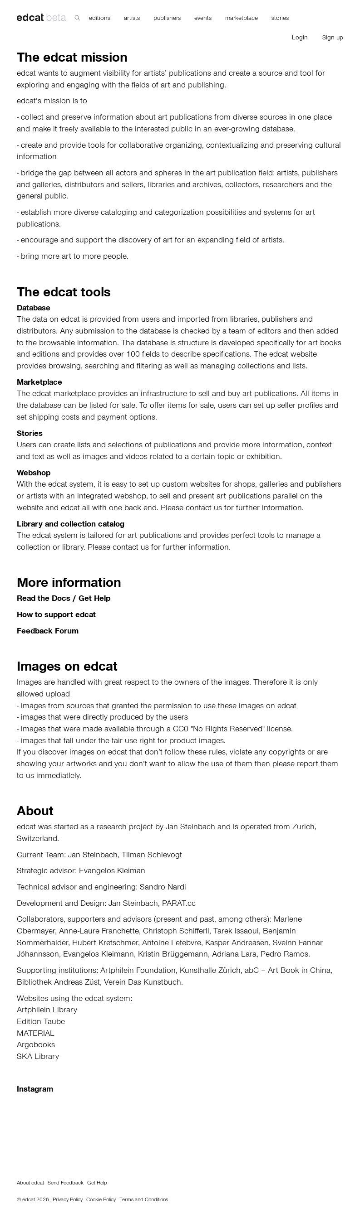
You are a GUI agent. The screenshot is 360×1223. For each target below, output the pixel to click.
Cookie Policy (101, 1200)
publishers (167, 19)
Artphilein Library (47, 1011)
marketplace (241, 19)
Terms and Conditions (143, 1200)
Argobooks (36, 1046)
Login (300, 38)
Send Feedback (66, 1183)
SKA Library (38, 1058)
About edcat (30, 1183)
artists (132, 19)
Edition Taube (41, 1023)
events (203, 19)
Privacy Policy (68, 1200)
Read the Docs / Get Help (63, 599)
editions (99, 19)
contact (199, 509)
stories (280, 19)
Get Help (97, 1183)
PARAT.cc (179, 904)
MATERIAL (35, 1034)
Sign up (332, 38)
